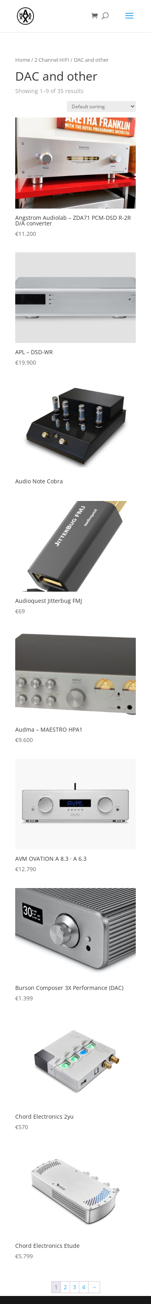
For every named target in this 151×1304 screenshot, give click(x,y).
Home (22, 59)
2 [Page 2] (65, 1287)
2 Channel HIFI (51, 59)
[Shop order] (101, 106)
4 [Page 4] (83, 1287)
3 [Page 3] (74, 1287)
